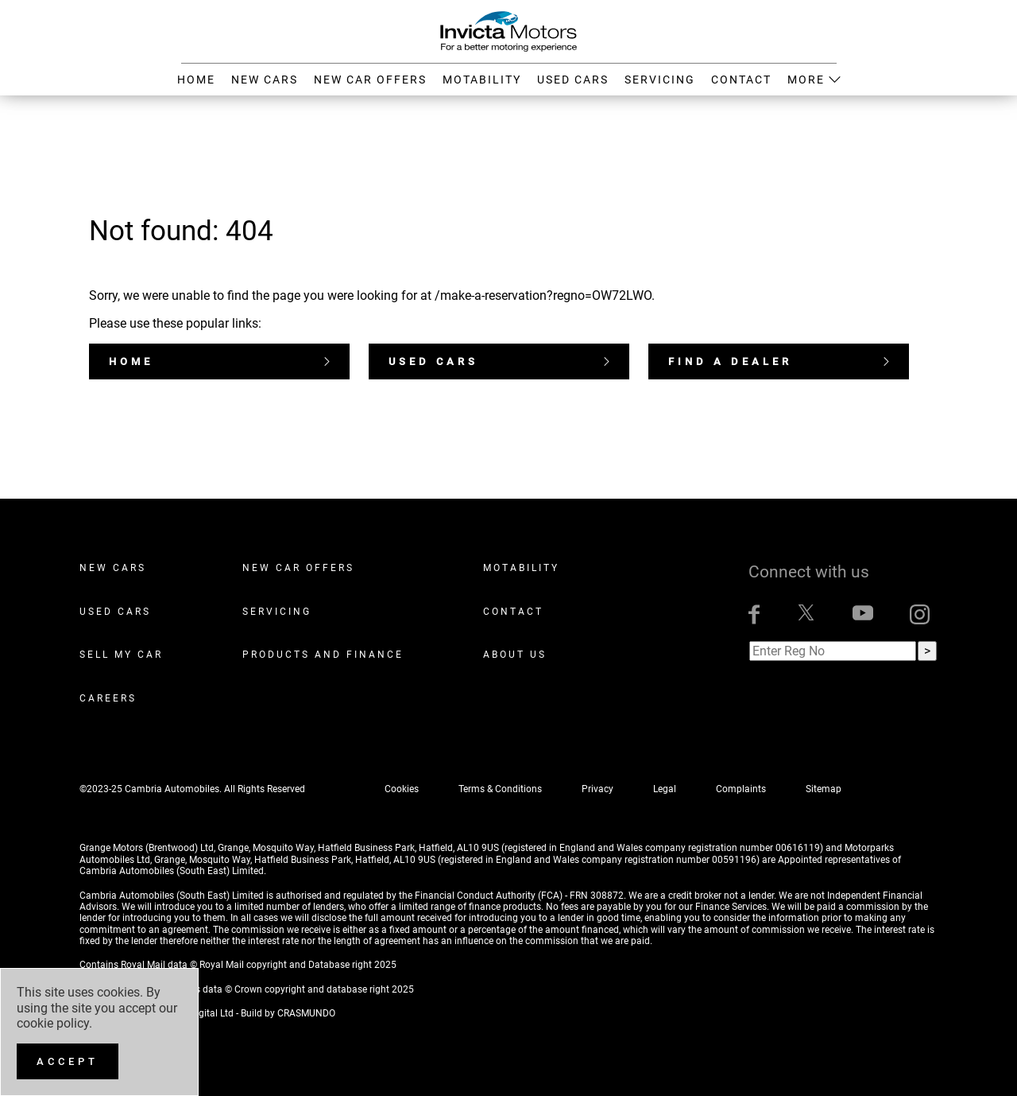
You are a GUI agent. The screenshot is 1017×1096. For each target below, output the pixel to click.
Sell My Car (121, 654)
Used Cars (499, 361)
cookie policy (53, 1023)
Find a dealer (778, 361)
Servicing (276, 611)
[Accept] (67, 1061)
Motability (521, 567)
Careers (108, 698)
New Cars (112, 567)
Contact (513, 611)
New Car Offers (298, 567)
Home (219, 361)
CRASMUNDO (306, 1013)
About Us (515, 654)
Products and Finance (323, 654)
